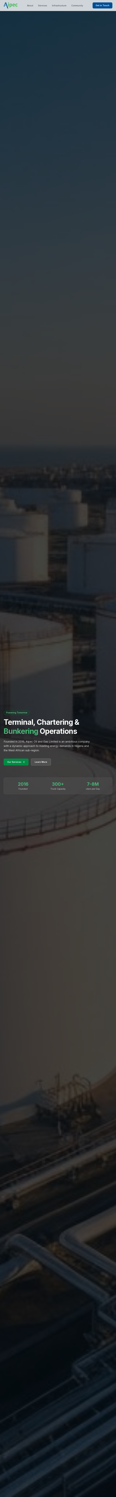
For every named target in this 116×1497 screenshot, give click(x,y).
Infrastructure (59, 5)
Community (77, 5)
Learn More (41, 762)
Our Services (16, 762)
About (30, 5)
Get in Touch (102, 5)
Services (42, 5)
